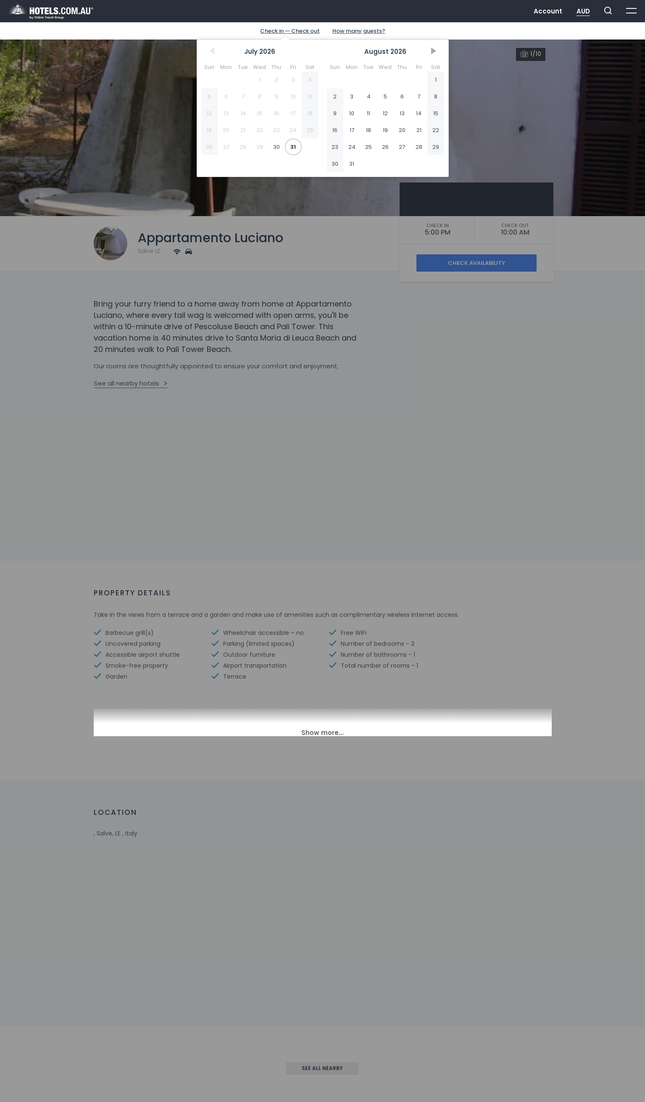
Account (548, 11)
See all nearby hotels (126, 383)
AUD (583, 11)
